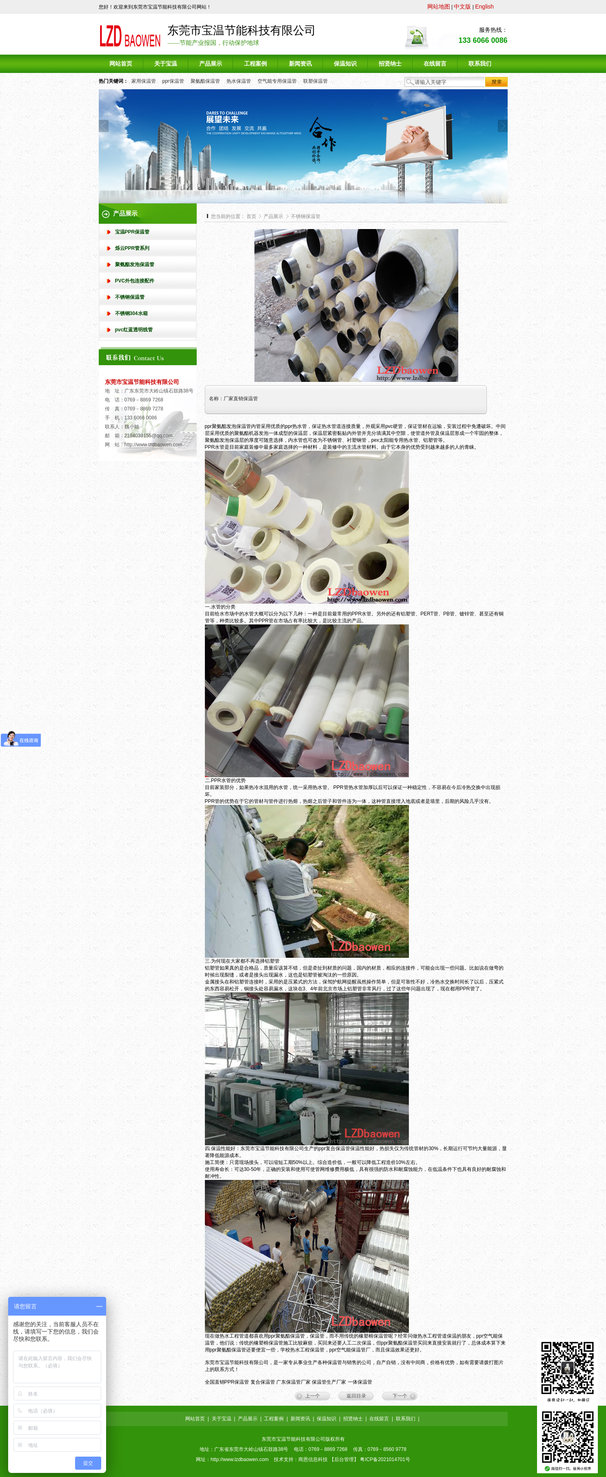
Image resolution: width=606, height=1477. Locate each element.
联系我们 (405, 1419)
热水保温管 (238, 81)
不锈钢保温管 (305, 216)
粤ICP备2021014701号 (385, 1459)
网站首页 (195, 1419)
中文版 (462, 6)
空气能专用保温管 (277, 81)
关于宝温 (221, 1419)
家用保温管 (143, 81)
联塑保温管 (315, 81)
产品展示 (274, 216)
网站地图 (438, 6)
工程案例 (274, 1419)
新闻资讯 (300, 1419)
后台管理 (344, 1459)
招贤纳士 (353, 1419)
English (484, 6)
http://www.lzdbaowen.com (153, 445)
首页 (251, 216)
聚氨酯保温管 (205, 81)
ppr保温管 (173, 81)
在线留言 (379, 1419)
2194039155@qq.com (148, 436)
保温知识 (326, 1419)
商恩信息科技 (313, 1459)
